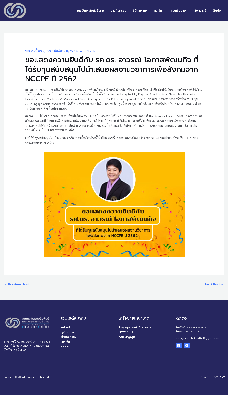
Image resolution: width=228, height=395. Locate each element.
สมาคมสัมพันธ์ (54, 51)
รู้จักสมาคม (143, 10)
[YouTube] (187, 345)
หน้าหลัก (66, 327)
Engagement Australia (135, 327)
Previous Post (16, 284)
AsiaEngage (127, 337)
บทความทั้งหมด (34, 51)
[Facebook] (179, 345)
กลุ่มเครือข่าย (179, 10)
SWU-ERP (219, 376)
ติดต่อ (217, 10)
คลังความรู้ (200, 10)
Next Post (214, 284)
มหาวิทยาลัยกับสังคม (95, 10)
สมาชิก (160, 10)
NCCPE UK (126, 332)
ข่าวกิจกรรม (122, 10)
